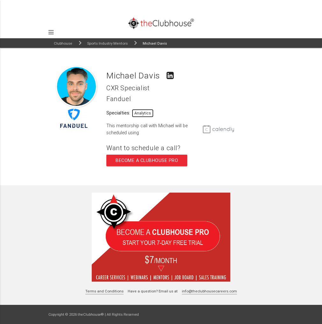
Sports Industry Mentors (107, 43)
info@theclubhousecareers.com (209, 291)
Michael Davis (155, 43)
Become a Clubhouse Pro (147, 160)
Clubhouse (63, 43)
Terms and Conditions (104, 291)
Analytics (142, 113)
